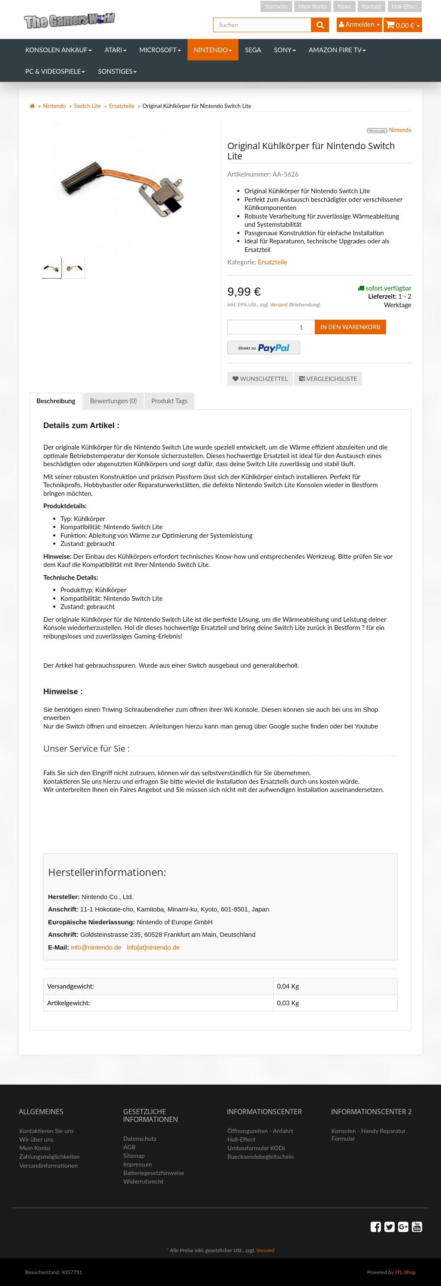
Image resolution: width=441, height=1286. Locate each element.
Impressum (138, 1164)
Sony (285, 50)
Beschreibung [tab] (56, 401)
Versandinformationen (48, 1165)
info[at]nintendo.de (153, 947)
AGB (130, 1147)
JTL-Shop (405, 1272)
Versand (279, 304)
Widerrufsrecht (144, 1181)
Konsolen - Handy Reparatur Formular (369, 1134)
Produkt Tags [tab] (169, 401)
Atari (116, 50)
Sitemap (134, 1155)
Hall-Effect (404, 6)
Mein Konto (313, 6)
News (344, 6)
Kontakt (371, 6)
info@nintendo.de (96, 947)
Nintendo (213, 50)
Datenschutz (140, 1138)
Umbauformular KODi (256, 1147)
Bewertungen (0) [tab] (113, 401)
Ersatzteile (121, 105)
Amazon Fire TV (337, 50)
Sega (253, 50)
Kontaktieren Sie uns (46, 1130)
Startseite (276, 6)
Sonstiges (117, 71)
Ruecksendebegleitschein (260, 1156)
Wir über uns (36, 1139)
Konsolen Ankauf (58, 50)
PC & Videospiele (55, 71)
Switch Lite (87, 105)
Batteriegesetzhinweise (154, 1172)
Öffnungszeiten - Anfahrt (260, 1130)
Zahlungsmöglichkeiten (49, 1156)
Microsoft (160, 50)
